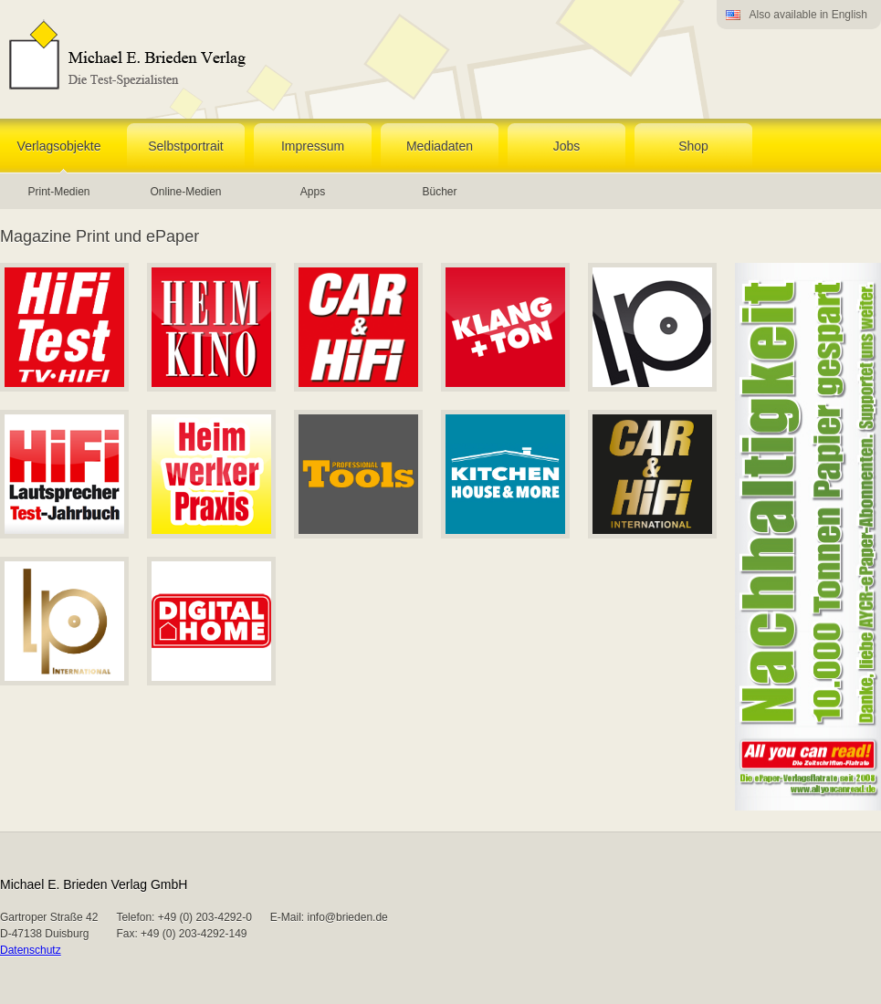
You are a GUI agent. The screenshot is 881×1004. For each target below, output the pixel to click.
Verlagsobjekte (59, 146)
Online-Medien (185, 191)
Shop (693, 146)
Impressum (312, 146)
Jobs (567, 146)
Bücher (439, 191)
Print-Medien (58, 191)
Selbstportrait (185, 146)
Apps (312, 191)
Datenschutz (30, 950)
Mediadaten (439, 146)
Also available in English (808, 14)
